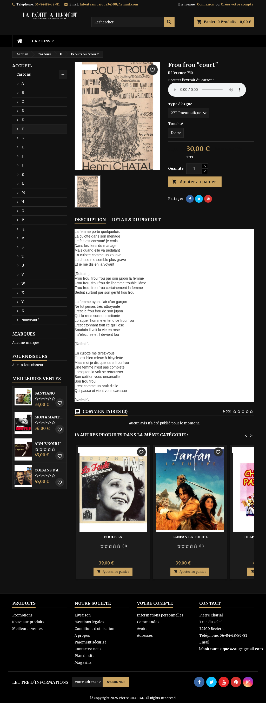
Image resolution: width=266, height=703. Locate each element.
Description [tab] (90, 219)
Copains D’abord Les (49, 470)
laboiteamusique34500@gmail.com (109, 4)
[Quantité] (194, 168)
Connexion (205, 4)
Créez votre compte (237, 4)
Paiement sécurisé (91, 642)
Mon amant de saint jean (49, 417)
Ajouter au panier (194, 182)
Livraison (83, 615)
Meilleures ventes (27, 629)
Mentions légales (89, 622)
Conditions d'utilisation (94, 629)
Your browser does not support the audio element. (207, 90)
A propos (82, 635)
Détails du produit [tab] (136, 219)
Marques (23, 334)
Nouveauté (30, 320)
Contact (210, 603)
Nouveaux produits (28, 622)
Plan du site (85, 656)
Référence (177, 73)
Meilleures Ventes (36, 378)
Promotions (22, 615)
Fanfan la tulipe (190, 537)
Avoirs (142, 629)
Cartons (41, 41)
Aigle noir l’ (48, 444)
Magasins (83, 662)
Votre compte (155, 603)
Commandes (148, 622)
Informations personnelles (160, 615)
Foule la (113, 537)
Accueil (22, 65)
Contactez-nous (88, 649)
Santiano (45, 393)
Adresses (145, 635)
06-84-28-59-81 (47, 4)
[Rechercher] (133, 22)
